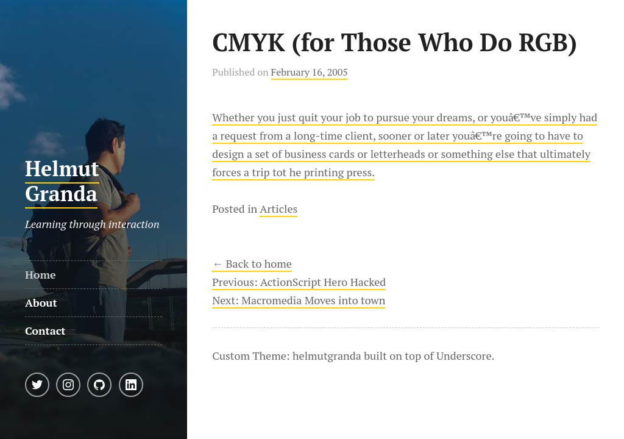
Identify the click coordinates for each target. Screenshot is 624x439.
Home (40, 274)
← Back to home (252, 263)
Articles (278, 208)
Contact (45, 330)
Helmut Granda (62, 181)
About (41, 302)
